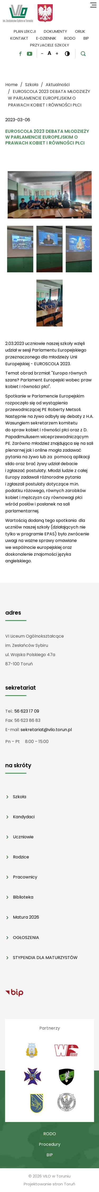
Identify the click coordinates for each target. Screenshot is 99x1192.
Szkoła (19, 797)
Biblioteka (23, 897)
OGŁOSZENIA (26, 937)
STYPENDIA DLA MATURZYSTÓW (45, 958)
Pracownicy (25, 877)
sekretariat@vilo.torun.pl (46, 730)
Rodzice (21, 857)
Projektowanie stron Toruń (49, 1184)
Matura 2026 (26, 917)
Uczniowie (23, 837)
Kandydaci (24, 817)
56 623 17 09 (26, 711)
